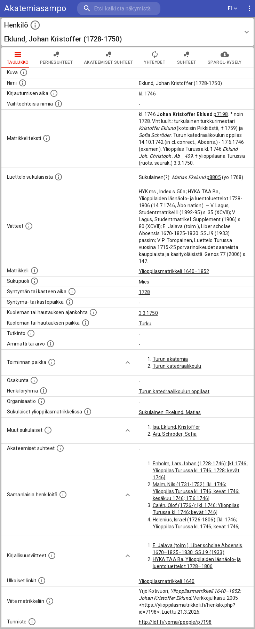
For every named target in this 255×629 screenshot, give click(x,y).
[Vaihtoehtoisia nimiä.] (58, 103)
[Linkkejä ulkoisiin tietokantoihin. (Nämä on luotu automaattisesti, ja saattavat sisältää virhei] (41, 580)
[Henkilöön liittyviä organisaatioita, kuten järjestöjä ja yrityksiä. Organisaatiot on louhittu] (41, 401)
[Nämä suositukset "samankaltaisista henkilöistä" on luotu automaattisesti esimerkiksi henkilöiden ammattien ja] (63, 494)
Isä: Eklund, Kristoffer (176, 427)
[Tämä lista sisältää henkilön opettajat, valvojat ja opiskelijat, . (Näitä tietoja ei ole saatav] (60, 448)
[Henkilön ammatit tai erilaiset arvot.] (50, 343)
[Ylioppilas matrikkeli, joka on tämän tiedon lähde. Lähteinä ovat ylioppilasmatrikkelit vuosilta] (34, 270)
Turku (145, 323)
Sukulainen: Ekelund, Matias (170, 412)
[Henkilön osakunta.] (34, 380)
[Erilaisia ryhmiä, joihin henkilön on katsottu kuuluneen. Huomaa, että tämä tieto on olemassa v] (43, 390)
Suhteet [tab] (186, 57)
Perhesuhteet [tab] (56, 57)
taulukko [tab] (17, 57)
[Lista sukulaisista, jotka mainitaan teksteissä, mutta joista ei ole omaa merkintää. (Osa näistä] (48, 430)
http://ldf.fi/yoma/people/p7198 (175, 622)
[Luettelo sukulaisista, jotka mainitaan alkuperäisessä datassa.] (58, 177)
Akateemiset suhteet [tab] (108, 57)
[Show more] (127, 362)
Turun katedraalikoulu (177, 366)
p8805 (214, 177)
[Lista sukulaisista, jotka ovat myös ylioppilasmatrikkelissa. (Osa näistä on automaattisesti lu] (87, 411)
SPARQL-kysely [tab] (224, 57)
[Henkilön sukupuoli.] (34, 281)
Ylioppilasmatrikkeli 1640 (167, 581)
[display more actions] (249, 8)
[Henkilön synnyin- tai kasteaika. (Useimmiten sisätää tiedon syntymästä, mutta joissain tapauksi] (72, 291)
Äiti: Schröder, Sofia (175, 434)
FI (233, 8)
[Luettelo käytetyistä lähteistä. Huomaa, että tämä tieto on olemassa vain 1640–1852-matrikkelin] (28, 226)
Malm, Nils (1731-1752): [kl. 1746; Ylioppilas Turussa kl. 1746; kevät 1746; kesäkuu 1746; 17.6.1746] (196, 491)
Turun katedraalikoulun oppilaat (174, 391)
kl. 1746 (147, 93)
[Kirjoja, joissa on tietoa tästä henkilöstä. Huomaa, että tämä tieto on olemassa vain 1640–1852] (51, 555)
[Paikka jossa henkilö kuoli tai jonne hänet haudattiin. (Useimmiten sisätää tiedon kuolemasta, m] (85, 322)
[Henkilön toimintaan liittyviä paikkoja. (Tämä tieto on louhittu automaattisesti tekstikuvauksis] (51, 362)
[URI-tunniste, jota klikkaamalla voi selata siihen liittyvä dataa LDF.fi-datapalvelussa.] (32, 621)
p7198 (221, 114)
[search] (118, 8)
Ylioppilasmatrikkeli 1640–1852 (174, 271)
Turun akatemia (170, 359)
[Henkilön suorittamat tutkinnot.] (31, 333)
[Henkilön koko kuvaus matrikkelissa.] (46, 138)
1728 (144, 292)
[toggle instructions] (35, 25)
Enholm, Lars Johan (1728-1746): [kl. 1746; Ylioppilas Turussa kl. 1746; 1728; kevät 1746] (200, 470)
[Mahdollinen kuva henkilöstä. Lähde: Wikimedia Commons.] (23, 72)
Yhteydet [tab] (154, 57)
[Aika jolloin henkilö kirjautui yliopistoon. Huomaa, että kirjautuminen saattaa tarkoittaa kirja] (53, 93)
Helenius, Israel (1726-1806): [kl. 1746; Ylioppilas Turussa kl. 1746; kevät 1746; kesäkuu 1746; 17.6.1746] (196, 526)
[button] (127, 32)
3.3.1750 (148, 313)
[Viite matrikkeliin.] (49, 601)
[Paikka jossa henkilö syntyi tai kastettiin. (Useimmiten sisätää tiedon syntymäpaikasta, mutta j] (69, 302)
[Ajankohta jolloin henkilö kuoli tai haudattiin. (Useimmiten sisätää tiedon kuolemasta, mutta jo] (93, 312)
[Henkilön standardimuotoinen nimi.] (22, 82)
